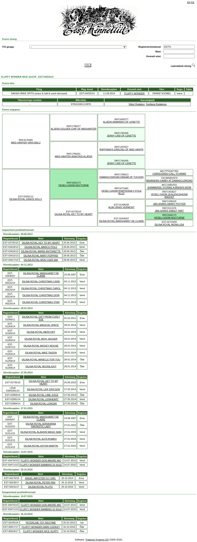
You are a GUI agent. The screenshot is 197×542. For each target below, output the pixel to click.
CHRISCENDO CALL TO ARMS (169, 173)
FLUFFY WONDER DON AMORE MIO (41, 460)
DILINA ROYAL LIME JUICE (43, 395)
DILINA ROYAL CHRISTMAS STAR (41, 302)
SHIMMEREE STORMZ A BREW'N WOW (169, 187)
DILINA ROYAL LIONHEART (43, 399)
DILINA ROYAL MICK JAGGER (41, 339)
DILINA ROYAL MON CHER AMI (41, 260)
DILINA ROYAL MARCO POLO (41, 247)
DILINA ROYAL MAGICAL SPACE (41, 325)
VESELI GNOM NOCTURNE (73, 185)
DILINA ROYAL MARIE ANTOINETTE (41, 251)
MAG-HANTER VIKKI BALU (25, 142)
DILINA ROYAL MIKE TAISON (41, 352)
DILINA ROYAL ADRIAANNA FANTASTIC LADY (41, 425)
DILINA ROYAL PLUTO (40, 486)
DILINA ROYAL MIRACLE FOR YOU (41, 359)
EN (189, 2)
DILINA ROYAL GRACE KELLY (25, 199)
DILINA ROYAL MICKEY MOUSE (40, 345)
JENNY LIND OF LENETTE (121, 135)
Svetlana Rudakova (156, 104)
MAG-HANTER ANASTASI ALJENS (73, 156)
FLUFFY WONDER (134, 93)
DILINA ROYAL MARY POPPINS (41, 255)
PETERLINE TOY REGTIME (41, 522)
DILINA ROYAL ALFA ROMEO (41, 439)
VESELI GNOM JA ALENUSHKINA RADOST (169, 195)
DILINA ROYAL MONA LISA (169, 224)
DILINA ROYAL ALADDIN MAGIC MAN (41, 432)
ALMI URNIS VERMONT (122, 207)
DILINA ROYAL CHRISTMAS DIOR (40, 295)
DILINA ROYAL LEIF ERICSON (43, 389)
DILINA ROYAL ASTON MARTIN (41, 446)
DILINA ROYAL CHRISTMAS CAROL (41, 288)
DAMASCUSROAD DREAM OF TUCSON (121, 177)
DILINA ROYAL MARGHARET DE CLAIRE (121, 221)
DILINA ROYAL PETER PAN (40, 482)
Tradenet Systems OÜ (97, 539)
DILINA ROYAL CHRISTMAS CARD (41, 281)
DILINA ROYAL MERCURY (41, 332)
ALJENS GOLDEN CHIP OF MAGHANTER (73, 128)
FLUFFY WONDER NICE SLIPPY (41, 531)
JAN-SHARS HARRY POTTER (169, 204)
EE (192, 2)
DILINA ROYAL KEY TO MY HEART (74, 214)
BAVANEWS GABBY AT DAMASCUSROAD (169, 180)
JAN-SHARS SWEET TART (169, 210)
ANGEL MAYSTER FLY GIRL (40, 478)
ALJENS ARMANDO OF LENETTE (121, 122)
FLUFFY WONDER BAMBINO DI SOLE (41, 464)
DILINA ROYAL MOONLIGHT (41, 366)
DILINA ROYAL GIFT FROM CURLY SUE (41, 318)
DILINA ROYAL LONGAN (43, 403)
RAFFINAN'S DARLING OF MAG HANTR (121, 149)
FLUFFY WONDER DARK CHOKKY (41, 527)
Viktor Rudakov (136, 104)
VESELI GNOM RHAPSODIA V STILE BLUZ (121, 192)
